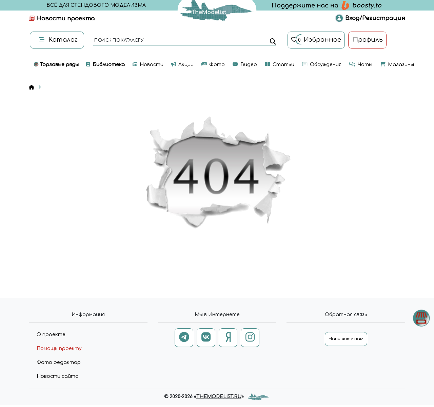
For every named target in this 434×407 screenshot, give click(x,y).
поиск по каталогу (118, 40)
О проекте (51, 334)
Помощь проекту (59, 348)
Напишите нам (346, 338)
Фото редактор (59, 362)
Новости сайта (58, 376)
